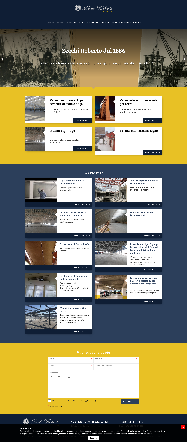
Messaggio (54, 372)
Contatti (137, 22)
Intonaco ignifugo (75, 22)
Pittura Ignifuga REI (55, 22)
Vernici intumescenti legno (97, 22)
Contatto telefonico (103, 365)
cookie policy (74, 434)
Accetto (93, 438)
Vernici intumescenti (121, 22)
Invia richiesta (130, 402)
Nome (52, 359)
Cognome (98, 359)
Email (52, 365)
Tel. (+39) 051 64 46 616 (131, 422)
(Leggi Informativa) (89, 401)
